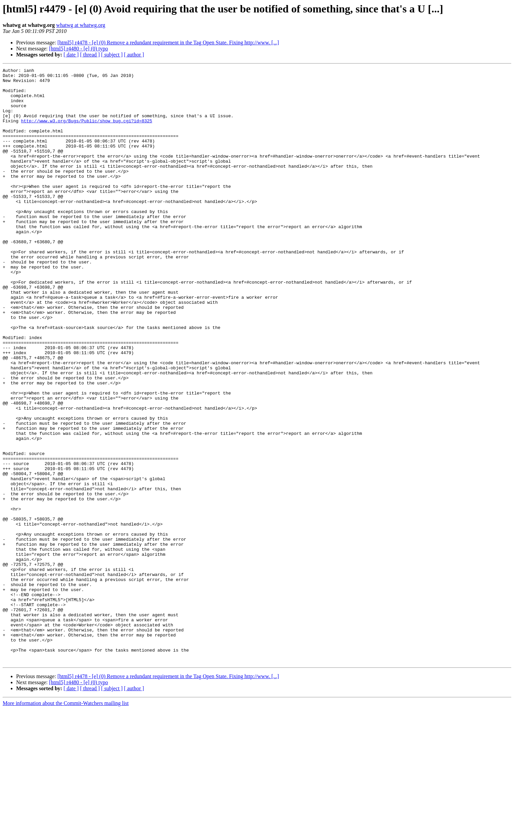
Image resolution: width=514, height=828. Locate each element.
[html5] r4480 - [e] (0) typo (78, 48)
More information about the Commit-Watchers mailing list (66, 822)
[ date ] (71, 54)
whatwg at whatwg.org (80, 25)
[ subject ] (112, 54)
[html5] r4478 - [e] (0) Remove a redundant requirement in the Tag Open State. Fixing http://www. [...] (168, 42)
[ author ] (134, 54)
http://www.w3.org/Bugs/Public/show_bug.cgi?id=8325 (86, 132)
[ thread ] (90, 54)
